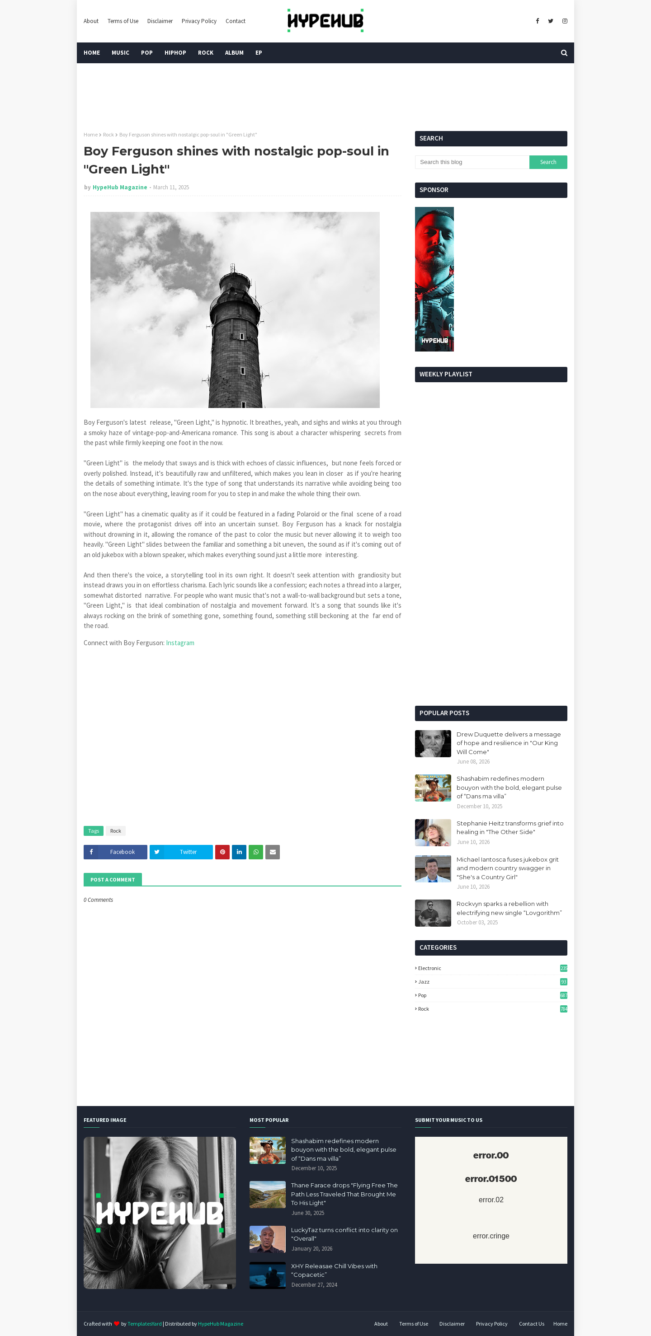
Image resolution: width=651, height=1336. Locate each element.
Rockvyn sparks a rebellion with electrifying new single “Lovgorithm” (509, 908)
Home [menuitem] (92, 52)
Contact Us (531, 1323)
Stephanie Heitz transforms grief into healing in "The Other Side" (510, 828)
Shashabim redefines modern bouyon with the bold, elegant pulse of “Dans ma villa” (509, 787)
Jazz (492, 981)
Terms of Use (123, 21)
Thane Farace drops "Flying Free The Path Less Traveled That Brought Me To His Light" (344, 1193)
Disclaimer (160, 21)
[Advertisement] (491, 629)
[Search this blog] (472, 162)
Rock (108, 134)
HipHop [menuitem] (175, 52)
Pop (492, 995)
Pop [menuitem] (147, 52)
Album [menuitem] (234, 52)
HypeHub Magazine (120, 187)
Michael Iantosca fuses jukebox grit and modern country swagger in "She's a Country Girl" (508, 868)
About (91, 21)
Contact (235, 21)
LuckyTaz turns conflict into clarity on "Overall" (344, 1234)
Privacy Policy (199, 21)
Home (91, 134)
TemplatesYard (144, 1323)
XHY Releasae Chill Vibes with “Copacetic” (334, 1270)
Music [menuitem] (120, 52)
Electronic (492, 968)
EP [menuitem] (258, 52)
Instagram (180, 642)
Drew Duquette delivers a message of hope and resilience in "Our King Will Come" (509, 743)
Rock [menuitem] (205, 52)
